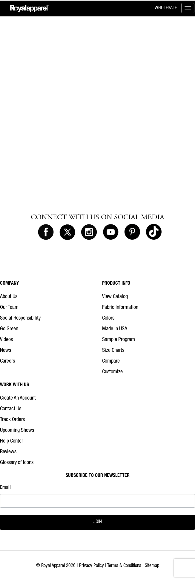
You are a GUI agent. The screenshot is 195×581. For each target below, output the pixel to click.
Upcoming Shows (17, 430)
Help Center (11, 441)
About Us (8, 297)
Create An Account (18, 398)
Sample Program (118, 340)
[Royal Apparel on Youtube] (111, 232)
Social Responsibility (20, 318)
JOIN (97, 522)
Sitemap (152, 566)
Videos (6, 340)
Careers (7, 361)
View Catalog (115, 297)
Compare (111, 361)
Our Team (9, 307)
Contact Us (10, 409)
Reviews (8, 452)
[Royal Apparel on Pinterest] (132, 232)
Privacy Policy (91, 566)
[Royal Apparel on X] (67, 232)
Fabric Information (120, 307)
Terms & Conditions (124, 566)
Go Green (9, 329)
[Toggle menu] (187, 8)
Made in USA (114, 329)
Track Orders (12, 420)
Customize (112, 372)
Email (5, 488)
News (5, 350)
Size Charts (113, 350)
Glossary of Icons (16, 463)
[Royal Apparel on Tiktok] (154, 232)
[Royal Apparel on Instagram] (89, 232)
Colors (108, 318)
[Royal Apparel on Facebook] (46, 232)
